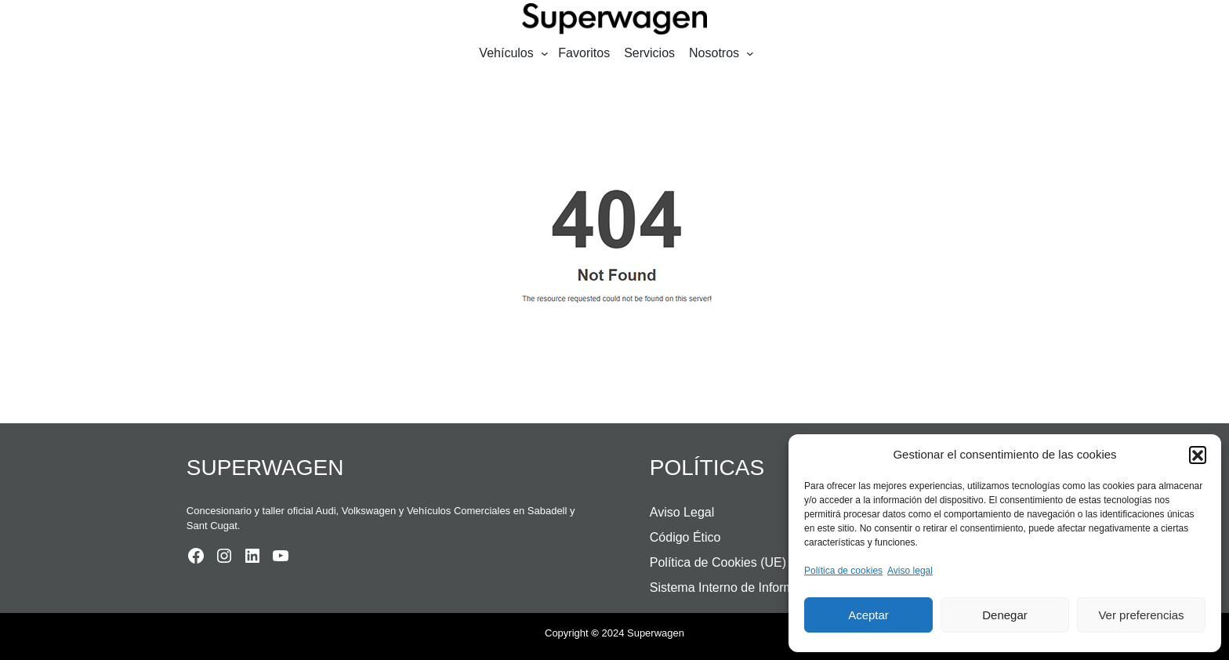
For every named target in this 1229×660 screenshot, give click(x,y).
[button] (1197, 454)
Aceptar (868, 615)
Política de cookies (843, 570)
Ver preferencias (1141, 615)
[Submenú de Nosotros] (750, 53)
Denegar (1005, 615)
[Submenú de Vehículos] (545, 53)
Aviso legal (910, 570)
